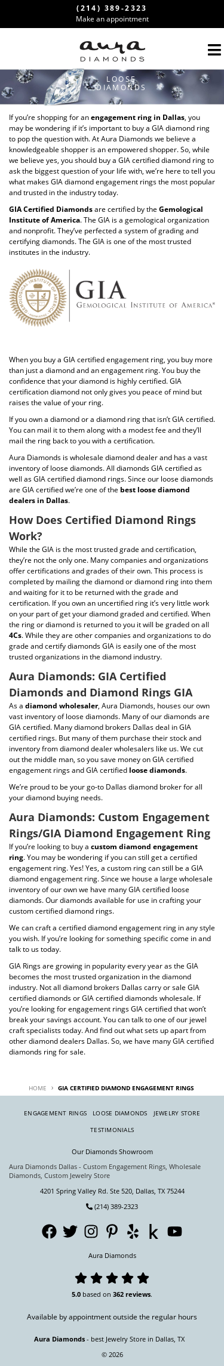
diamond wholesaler (61, 706)
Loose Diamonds (120, 1113)
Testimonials (112, 1130)
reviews (138, 1294)
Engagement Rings (55, 1113)
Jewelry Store (177, 1113)
